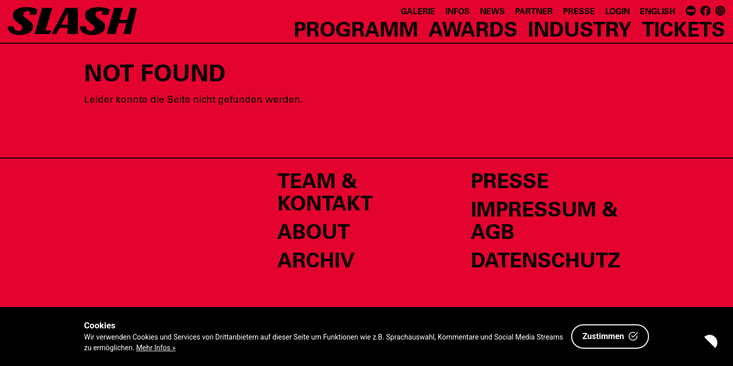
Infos (457, 11)
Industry (580, 28)
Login (617, 11)
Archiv (316, 259)
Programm (356, 28)
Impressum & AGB (544, 219)
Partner (534, 11)
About (313, 231)
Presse (579, 11)
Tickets (683, 28)
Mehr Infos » (156, 348)
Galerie (418, 11)
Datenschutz (545, 259)
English (657, 11)
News (492, 11)
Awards (473, 28)
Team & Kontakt (325, 191)
